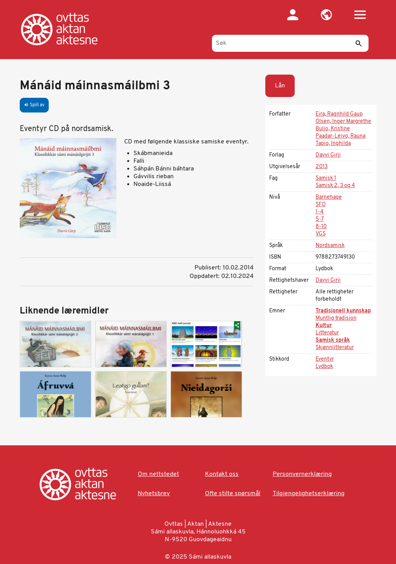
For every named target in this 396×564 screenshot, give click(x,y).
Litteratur (327, 333)
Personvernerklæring (302, 474)
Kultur (324, 325)
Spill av (34, 105)
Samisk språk (333, 340)
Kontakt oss (222, 474)
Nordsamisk (330, 245)
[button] (327, 15)
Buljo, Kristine (333, 129)
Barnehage (329, 197)
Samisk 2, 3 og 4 (335, 185)
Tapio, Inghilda (333, 143)
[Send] (359, 43)
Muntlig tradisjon (336, 318)
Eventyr (325, 359)
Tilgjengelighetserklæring (309, 494)
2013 (322, 166)
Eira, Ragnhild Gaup (339, 114)
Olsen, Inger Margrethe (343, 121)
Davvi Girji (328, 155)
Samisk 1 (326, 178)
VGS (321, 234)
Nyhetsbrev (154, 494)
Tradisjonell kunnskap (343, 311)
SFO (321, 204)
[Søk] (290, 43)
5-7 (320, 219)
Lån (280, 86)
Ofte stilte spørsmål (232, 494)
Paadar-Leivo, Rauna (340, 136)
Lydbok (324, 366)
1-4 (320, 212)
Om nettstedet (158, 474)
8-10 (321, 226)
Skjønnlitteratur (335, 347)
